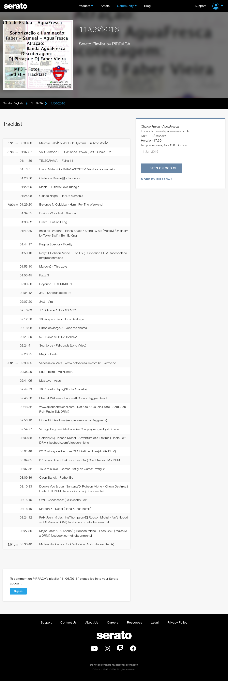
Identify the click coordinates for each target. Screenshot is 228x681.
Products (84, 6)
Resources (134, 625)
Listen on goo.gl (162, 168)
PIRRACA (36, 103)
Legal (155, 625)
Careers (112, 625)
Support (200, 6)
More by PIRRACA (156, 179)
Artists (105, 6)
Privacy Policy (177, 625)
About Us (91, 625)
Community (125, 6)
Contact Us (68, 625)
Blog (147, 6)
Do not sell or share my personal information (114, 668)
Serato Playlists (13, 103)
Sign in (18, 594)
